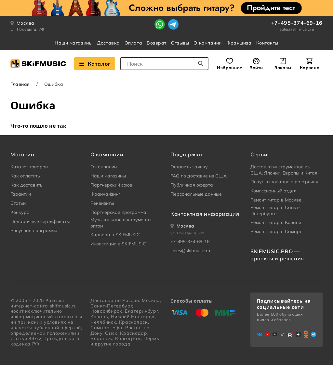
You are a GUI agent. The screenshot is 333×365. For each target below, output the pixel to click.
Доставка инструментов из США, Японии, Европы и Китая (283, 170)
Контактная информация (204, 214)
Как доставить (26, 185)
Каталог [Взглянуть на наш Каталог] (95, 63)
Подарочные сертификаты (40, 221)
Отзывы (180, 43)
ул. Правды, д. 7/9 (27, 29)
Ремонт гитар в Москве (275, 200)
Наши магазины (73, 43)
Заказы (282, 67)
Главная (20, 84)
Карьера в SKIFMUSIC (115, 235)
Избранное (229, 67)
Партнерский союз (111, 185)
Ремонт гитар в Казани (275, 222)
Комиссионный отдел (273, 191)
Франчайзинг (105, 194)
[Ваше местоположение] (182, 226)
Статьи (18, 203)
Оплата (133, 43)
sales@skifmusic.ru (297, 29)
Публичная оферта (191, 185)
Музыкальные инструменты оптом (120, 223)
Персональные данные (196, 194)
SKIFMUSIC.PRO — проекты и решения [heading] (277, 255)
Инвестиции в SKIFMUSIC (118, 244)
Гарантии (20, 194)
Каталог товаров (29, 167)
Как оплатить (25, 176)
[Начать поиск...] (200, 63)
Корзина (309, 67)
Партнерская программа (118, 212)
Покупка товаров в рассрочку (284, 182)
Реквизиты (102, 203)
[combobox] (164, 64)
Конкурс (19, 212)
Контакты (267, 43)
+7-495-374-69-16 (297, 23)
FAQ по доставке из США (198, 176)
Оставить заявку (189, 167)
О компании (207, 43)
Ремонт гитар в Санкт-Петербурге (275, 210)
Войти (256, 67)
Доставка (108, 43)
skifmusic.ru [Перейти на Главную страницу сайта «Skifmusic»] (63, 306)
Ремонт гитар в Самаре (276, 231)
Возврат (156, 43)
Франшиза (238, 43)
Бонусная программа (34, 230)
